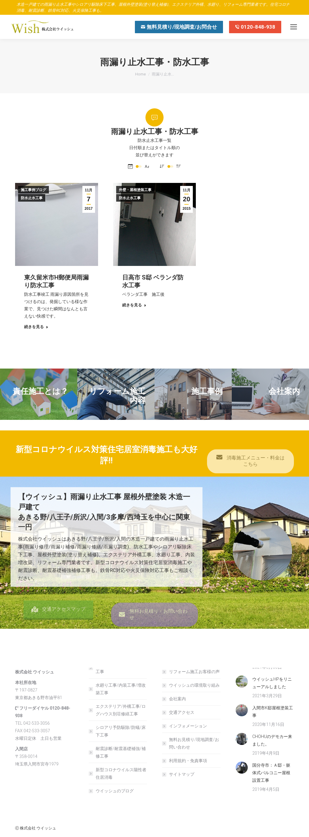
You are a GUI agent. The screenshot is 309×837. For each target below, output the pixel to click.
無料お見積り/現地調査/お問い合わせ (194, 743)
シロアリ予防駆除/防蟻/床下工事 (121, 731)
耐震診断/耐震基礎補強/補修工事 (121, 752)
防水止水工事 (32, 198)
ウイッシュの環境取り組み (194, 685)
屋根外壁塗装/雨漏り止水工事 (120, 668)
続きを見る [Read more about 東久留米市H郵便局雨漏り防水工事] (36, 326)
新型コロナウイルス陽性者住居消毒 (121, 773)
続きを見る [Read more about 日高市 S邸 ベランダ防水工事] (134, 305)
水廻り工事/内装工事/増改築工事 (121, 689)
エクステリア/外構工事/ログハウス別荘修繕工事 (121, 710)
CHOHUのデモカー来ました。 (272, 740)
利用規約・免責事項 (188, 760)
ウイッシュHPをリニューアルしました (272, 683)
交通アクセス (181, 712)
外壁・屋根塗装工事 (135, 190)
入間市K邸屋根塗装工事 (272, 711)
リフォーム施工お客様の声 (194, 671)
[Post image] (242, 682)
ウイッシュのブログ (115, 790)
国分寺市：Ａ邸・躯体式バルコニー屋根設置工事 (271, 773)
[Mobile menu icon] (293, 27)
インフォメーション (188, 726)
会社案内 (177, 698)
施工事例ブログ (33, 190)
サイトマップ (181, 774)
